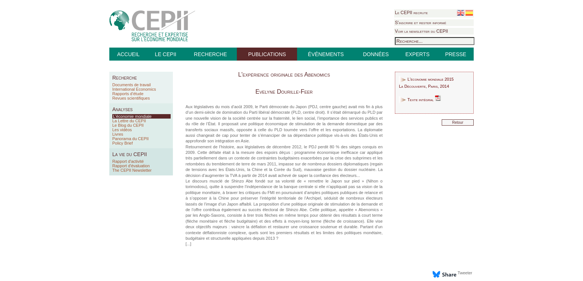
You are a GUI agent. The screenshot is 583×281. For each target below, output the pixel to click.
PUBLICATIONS (267, 54)
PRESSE (455, 54)
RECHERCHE (210, 54)
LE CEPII (166, 54)
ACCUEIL (128, 54)
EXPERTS (417, 54)
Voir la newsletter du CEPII (421, 31)
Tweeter (465, 273)
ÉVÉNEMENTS (326, 54)
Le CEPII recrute (411, 12)
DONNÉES (376, 54)
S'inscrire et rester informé (420, 22)
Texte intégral (420, 99)
